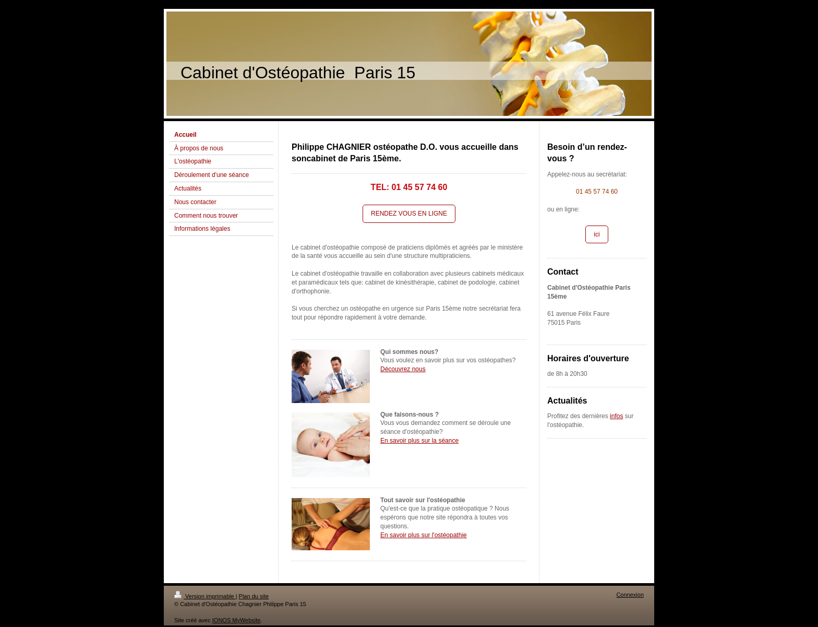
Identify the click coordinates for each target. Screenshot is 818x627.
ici (596, 234)
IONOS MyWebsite (236, 620)
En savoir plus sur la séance (419, 440)
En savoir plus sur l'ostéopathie (423, 535)
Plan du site (254, 596)
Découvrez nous (403, 369)
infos (616, 416)
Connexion (630, 594)
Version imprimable (205, 596)
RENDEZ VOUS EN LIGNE (409, 213)
